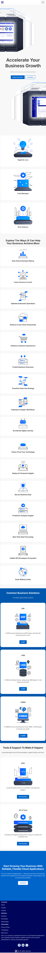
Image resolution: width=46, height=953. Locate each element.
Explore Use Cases (18, 77)
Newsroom (4, 933)
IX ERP (23, 642)
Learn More (30, 77)
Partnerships (5, 922)
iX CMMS (23, 736)
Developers (4, 919)
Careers (3, 908)
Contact (3, 911)
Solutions (4, 916)
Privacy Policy (5, 927)
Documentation (23, 797)
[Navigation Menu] (43, 2)
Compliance (4, 930)
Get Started (23, 883)
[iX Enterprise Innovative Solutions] (2, 2)
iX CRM (23, 689)
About (3, 905)
